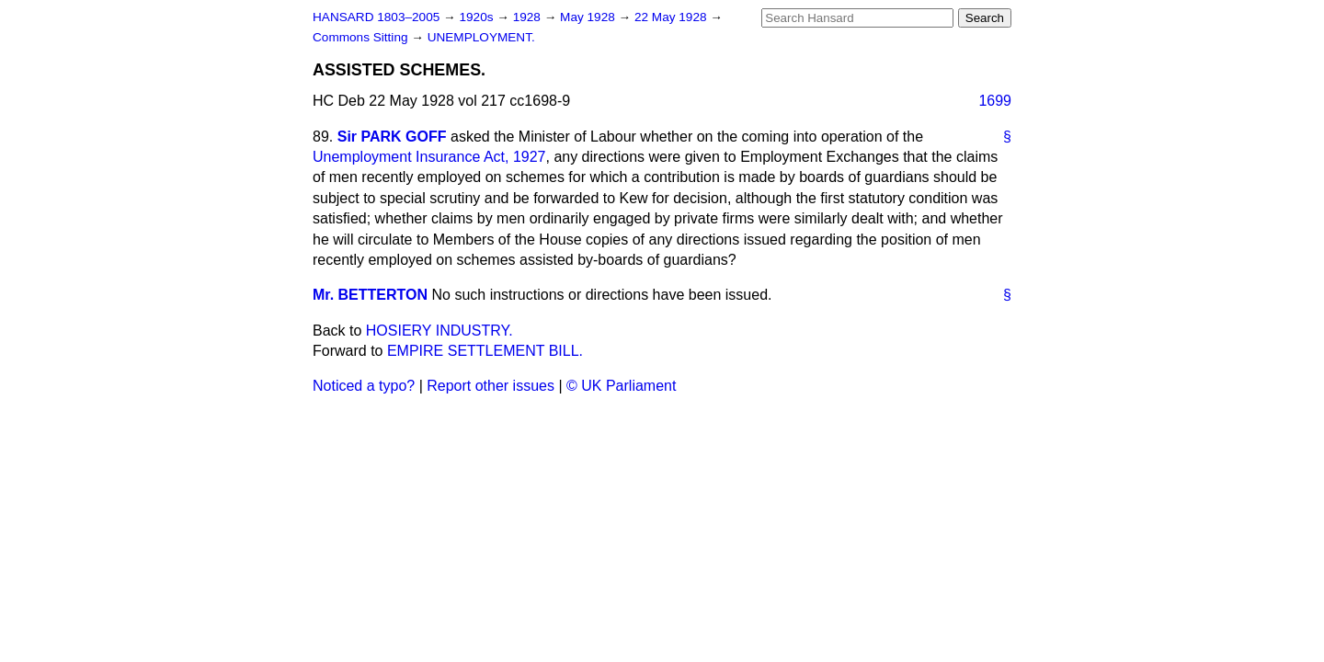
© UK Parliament (621, 386)
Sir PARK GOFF (392, 136)
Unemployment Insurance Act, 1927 (429, 157)
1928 (528, 17)
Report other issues (490, 386)
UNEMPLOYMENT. (481, 37)
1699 (994, 100)
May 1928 (589, 17)
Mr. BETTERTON (370, 294)
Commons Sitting (362, 37)
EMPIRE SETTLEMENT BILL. (485, 351)
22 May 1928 (672, 17)
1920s (477, 17)
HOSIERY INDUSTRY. (439, 330)
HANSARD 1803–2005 (376, 17)
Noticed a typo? (364, 386)
